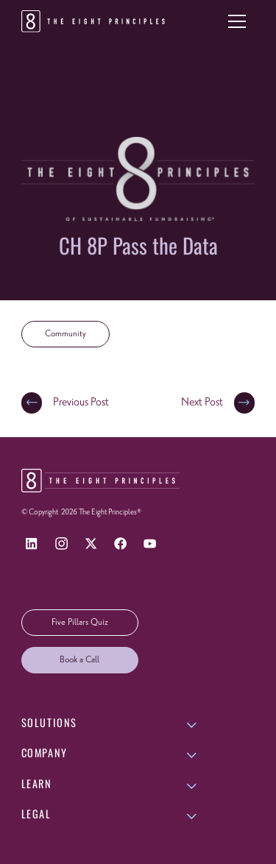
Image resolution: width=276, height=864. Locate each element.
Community (65, 334)
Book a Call (79, 660)
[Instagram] (61, 543)
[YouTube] (149, 543)
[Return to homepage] (95, 21)
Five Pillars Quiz (80, 622)
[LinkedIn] (32, 543)
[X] (91, 543)
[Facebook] (120, 543)
